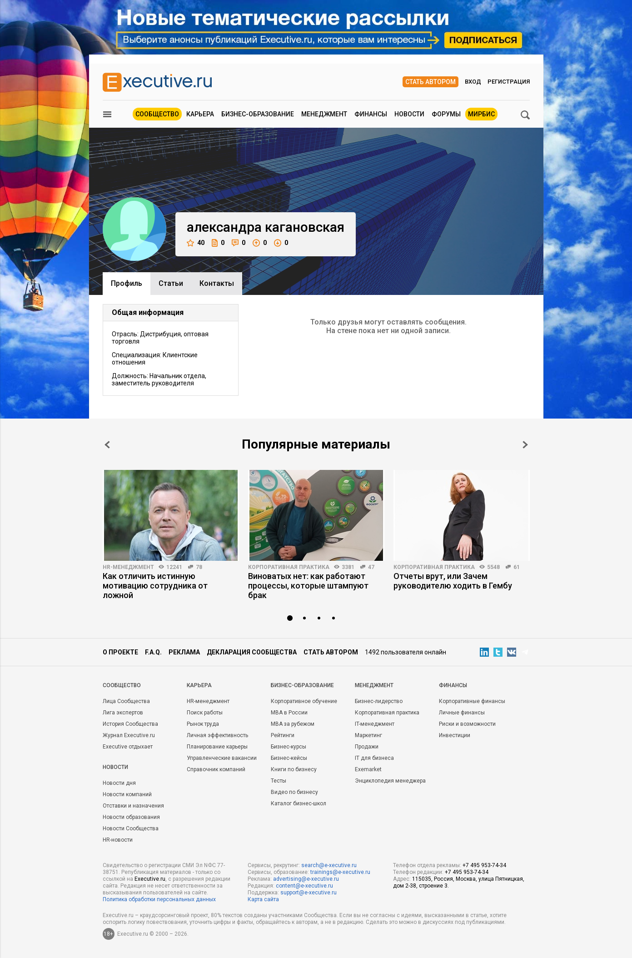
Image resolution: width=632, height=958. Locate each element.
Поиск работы (205, 712)
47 (371, 567)
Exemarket (368, 769)
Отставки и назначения (133, 806)
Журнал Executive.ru (129, 735)
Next (525, 444)
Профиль (126, 283)
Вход (473, 81)
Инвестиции (454, 735)
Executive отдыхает (128, 746)
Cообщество (122, 685)
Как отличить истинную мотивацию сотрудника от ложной (155, 585)
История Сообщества (130, 724)
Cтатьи (171, 283)
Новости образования (131, 817)
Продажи (366, 746)
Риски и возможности (467, 724)
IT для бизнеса (374, 758)
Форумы (446, 114)
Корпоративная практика (288, 567)
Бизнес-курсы (288, 746)
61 (516, 567)
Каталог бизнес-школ (298, 803)
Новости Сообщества (131, 828)
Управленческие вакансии (222, 758)
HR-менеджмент (128, 567)
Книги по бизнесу (294, 769)
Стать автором (430, 81)
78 (199, 567)
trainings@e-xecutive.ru (340, 872)
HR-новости (118, 840)
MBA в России (289, 712)
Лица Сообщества (126, 701)
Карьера (200, 114)
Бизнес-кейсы (289, 758)
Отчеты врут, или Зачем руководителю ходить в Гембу (452, 580)
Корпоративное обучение (304, 701)
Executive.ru (149, 879)
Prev (107, 444)
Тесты (278, 781)
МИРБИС (481, 114)
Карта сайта (263, 899)
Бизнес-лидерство (379, 701)
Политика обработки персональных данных (159, 899)
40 (195, 243)
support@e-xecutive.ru (308, 892)
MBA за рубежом (292, 724)
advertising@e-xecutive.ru (306, 879)
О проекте (120, 652)
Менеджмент (324, 114)
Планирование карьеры (217, 746)
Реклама (184, 652)
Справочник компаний (216, 769)
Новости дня (119, 783)
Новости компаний (127, 794)
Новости (409, 114)
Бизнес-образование (257, 114)
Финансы (370, 114)
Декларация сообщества (252, 652)
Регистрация (509, 81)
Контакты (216, 283)
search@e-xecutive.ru (329, 865)
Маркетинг (368, 735)
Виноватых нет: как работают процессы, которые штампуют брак (308, 585)
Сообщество (157, 114)
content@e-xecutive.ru (304, 886)
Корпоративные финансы (472, 701)
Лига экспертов (123, 712)
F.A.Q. (153, 652)
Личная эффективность (217, 735)
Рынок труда (203, 724)
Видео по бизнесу (294, 792)
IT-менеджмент (374, 724)
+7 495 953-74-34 (484, 865)
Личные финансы (462, 712)
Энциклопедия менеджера (390, 781)
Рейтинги (282, 735)
